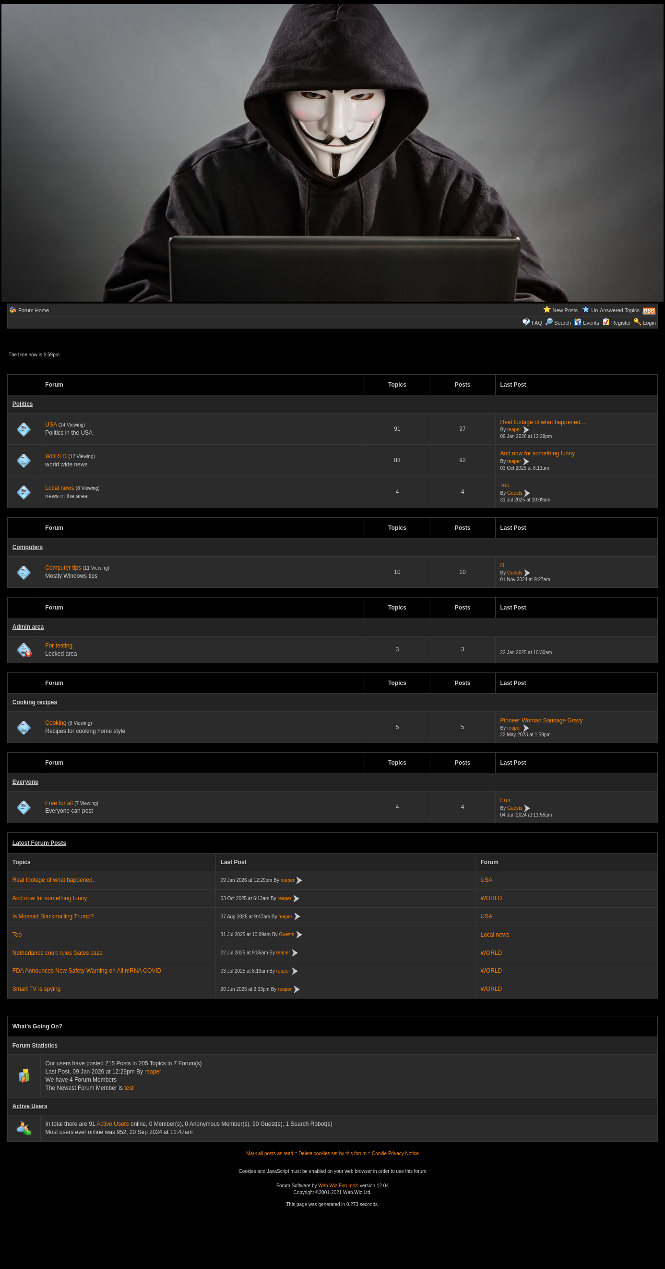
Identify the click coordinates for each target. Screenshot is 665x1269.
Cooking (55, 723)
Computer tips (63, 567)
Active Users (30, 1106)
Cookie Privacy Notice (395, 1153)
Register (621, 323)
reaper (514, 430)
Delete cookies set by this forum (332, 1153)
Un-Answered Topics (615, 310)
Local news (59, 488)
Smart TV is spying (36, 989)
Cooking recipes (34, 702)
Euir (505, 800)
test (128, 1088)
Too (505, 485)
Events (586, 323)
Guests (514, 493)
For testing (58, 645)
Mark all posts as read (269, 1153)
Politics (22, 404)
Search (558, 323)
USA (51, 424)
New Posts (565, 310)
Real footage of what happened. (53, 880)
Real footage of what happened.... (543, 422)
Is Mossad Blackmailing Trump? (53, 916)
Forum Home (33, 310)
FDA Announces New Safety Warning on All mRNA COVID (86, 970)
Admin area (28, 626)
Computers (27, 547)
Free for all (58, 803)
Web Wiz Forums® (338, 1185)
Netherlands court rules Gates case (57, 953)
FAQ (537, 323)
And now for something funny (537, 453)
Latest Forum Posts (39, 843)
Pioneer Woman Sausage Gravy (541, 720)
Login (649, 323)
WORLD (56, 456)
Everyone (25, 782)
